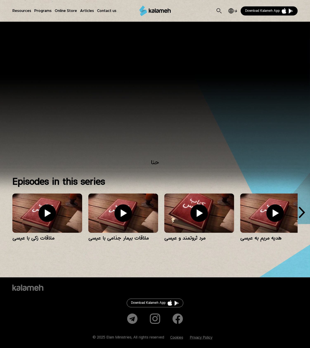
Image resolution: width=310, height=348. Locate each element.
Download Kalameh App (262, 10)
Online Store (66, 11)
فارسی (233, 10)
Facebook (178, 319)
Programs (43, 11)
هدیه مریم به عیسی (261, 238)
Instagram (155, 319)
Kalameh (155, 11)
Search (219, 10)
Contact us (106, 11)
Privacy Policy (201, 338)
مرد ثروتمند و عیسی (185, 238)
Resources (21, 11)
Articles (87, 11)
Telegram (132, 319)
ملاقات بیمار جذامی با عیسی (118, 238)
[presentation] (301, 214)
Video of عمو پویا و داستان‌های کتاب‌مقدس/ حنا (155, 93)
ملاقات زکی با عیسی (33, 238)
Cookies (176, 338)
